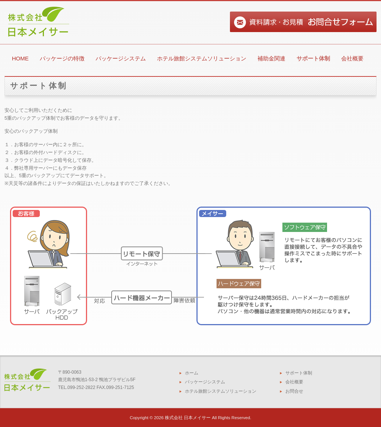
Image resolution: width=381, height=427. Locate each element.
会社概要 (352, 58)
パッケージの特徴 (62, 58)
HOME (20, 58)
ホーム (191, 373)
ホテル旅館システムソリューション (201, 58)
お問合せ (294, 391)
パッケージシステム (121, 58)
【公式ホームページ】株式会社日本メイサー (37, 47)
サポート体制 (313, 58)
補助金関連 (271, 58)
